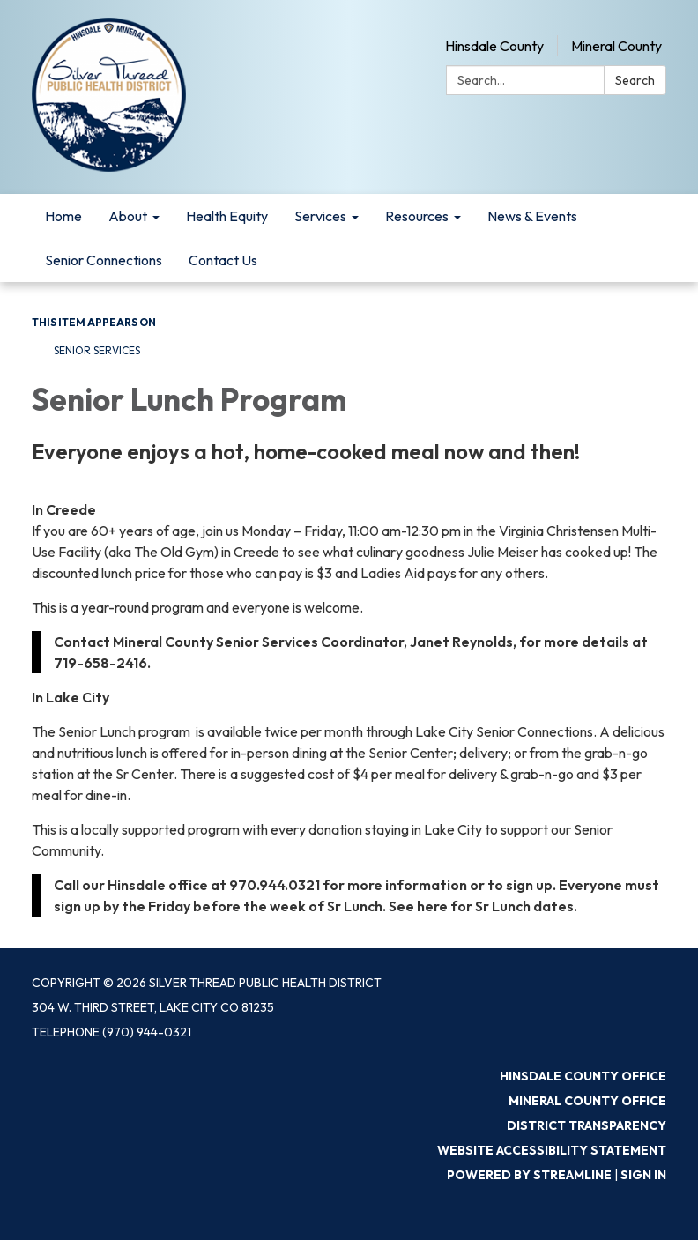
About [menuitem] (127, 216)
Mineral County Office (587, 1101)
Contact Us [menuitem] (223, 260)
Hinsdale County (494, 46)
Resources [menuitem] (417, 216)
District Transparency (586, 1125)
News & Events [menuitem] (532, 216)
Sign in (643, 1175)
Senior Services (97, 350)
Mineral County (616, 46)
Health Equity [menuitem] (227, 216)
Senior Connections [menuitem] (103, 260)
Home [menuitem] (63, 216)
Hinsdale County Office (583, 1076)
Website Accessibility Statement (551, 1150)
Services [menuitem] (320, 216)
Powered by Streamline (529, 1175)
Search (635, 80)
